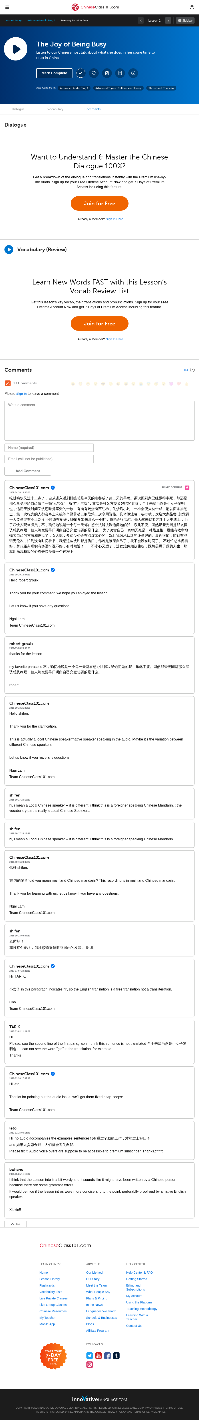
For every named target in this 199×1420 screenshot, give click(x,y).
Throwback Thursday (161, 88)
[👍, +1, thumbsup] (186, 383)
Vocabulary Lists (51, 1292)
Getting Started (136, 1279)
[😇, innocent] (148, 383)
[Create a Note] (107, 73)
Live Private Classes (54, 1298)
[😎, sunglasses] (103, 383)
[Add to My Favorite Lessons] (94, 73)
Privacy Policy (152, 1407)
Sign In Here (114, 219)
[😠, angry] (111, 383)
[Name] (49, 448)
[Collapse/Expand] (99, 369)
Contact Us (134, 1325)
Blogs (90, 1324)
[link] (168, 20)
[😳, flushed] (80, 383)
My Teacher (48, 1317)
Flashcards (47, 1285)
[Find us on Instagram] (89, 1364)
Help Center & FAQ (139, 1272)
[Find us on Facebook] (107, 1355)
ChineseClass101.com (127, 1407)
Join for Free (99, 203)
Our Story (93, 1279)
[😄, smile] (73, 383)
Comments (92, 109)
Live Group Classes (53, 1305)
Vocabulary (55, 109)
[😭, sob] (141, 383)
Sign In (21, 393)
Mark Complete (54, 73)
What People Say (98, 1292)
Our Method (94, 1272)
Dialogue (18, 109)
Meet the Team (96, 1285)
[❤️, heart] (179, 383)
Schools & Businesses (101, 1317)
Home (44, 1272)
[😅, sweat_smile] (126, 383)
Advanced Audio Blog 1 (41, 20)
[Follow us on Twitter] (89, 1355)
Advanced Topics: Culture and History (118, 88)
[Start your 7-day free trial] (53, 1356)
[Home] (95, 10)
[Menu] (7, 7)
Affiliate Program (97, 1330)
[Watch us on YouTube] (98, 1355)
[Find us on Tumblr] (116, 1355)
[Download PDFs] (120, 73)
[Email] (49, 459)
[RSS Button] (7, 383)
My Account (134, 1296)
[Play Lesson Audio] (15, 49)
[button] (192, 7)
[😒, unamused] (95, 383)
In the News (94, 1305)
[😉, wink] (133, 383)
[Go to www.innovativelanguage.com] (99, 1398)
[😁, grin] (88, 383)
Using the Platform (139, 1302)
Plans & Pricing (96, 1298)
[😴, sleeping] (156, 383)
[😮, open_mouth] (163, 383)
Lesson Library (13, 20)
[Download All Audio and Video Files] (133, 73)
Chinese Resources (53, 1311)
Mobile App (47, 1324)
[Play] (8, 249)
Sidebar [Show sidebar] (187, 20)
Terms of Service (145, 1411)
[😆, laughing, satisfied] (118, 383)
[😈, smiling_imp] (171, 383)
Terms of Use (173, 1407)
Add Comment (28, 471)
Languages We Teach (101, 1311)
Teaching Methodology (141, 1309)
